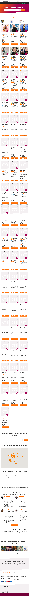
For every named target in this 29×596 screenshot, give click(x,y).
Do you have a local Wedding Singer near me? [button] (14, 477)
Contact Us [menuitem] (2, 574)
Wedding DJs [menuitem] (8, 577)
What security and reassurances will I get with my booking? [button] (14, 479)
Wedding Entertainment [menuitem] (16, 574)
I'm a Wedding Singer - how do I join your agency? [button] (14, 481)
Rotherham (20, 564)
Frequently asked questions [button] (14, 483)
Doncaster (2, 564)
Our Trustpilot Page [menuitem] (3, 576)
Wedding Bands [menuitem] (9, 575)
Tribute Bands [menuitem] (8, 576)
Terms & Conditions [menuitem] (3, 577)
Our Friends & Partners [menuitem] (24, 577)
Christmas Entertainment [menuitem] (16, 576)
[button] (14, 457)
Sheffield (26, 564)
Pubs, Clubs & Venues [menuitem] (16, 578)
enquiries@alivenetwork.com (17, 488)
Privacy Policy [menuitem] (2, 578)
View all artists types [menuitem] (9, 578)
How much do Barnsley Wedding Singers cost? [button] (14, 475)
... (3, 40)
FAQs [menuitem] (1, 575)
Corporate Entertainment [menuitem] (16, 575)
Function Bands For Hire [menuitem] (10, 574)
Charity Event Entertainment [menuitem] (17, 577)
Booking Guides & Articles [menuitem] (24, 575)
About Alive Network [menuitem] (23, 574)
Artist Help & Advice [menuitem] (23, 576)
